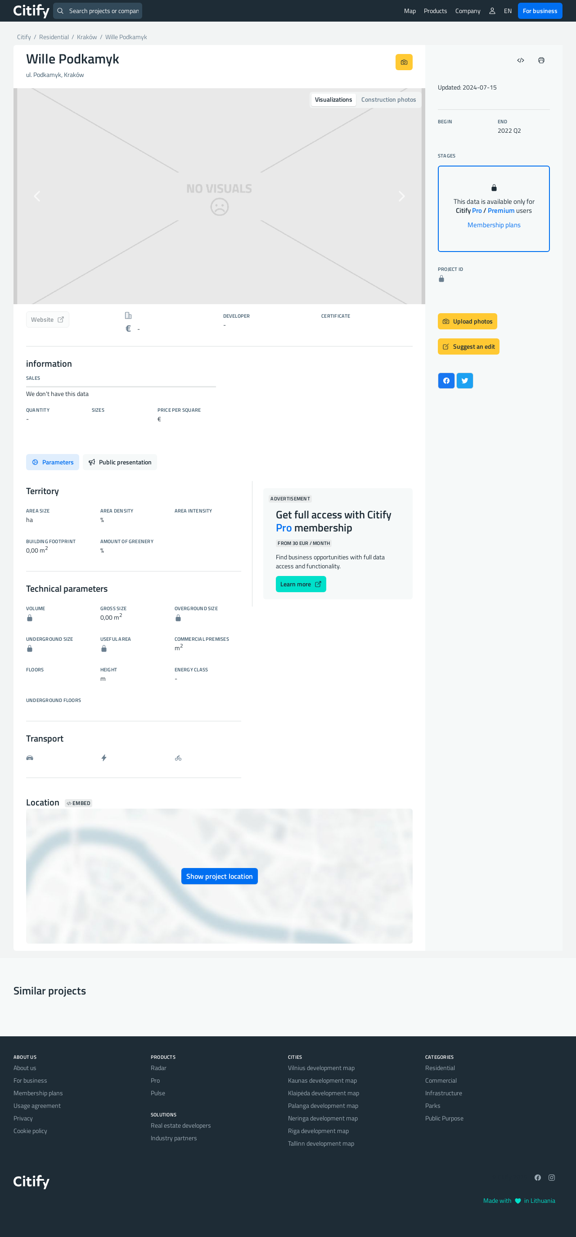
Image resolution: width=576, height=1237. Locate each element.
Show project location (219, 876)
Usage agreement (37, 1105)
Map (410, 10)
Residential (440, 1067)
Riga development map (318, 1130)
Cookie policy (30, 1130)
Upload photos (467, 321)
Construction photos (388, 99)
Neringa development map (323, 1118)
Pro (155, 1080)
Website (47, 319)
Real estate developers (181, 1125)
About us (25, 1067)
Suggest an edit (468, 346)
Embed (78, 803)
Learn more (301, 584)
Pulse (158, 1093)
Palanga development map (323, 1105)
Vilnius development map (321, 1067)
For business (540, 10)
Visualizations (333, 99)
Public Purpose (444, 1118)
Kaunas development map (322, 1080)
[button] (44, 196)
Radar (158, 1067)
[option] (219, 196)
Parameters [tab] (53, 462)
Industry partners (174, 1138)
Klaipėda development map (323, 1093)
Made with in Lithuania (519, 1200)
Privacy (23, 1118)
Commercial (441, 1080)
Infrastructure (443, 1093)
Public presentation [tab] (120, 462)
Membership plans (494, 225)
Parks (433, 1105)
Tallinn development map (321, 1143)
